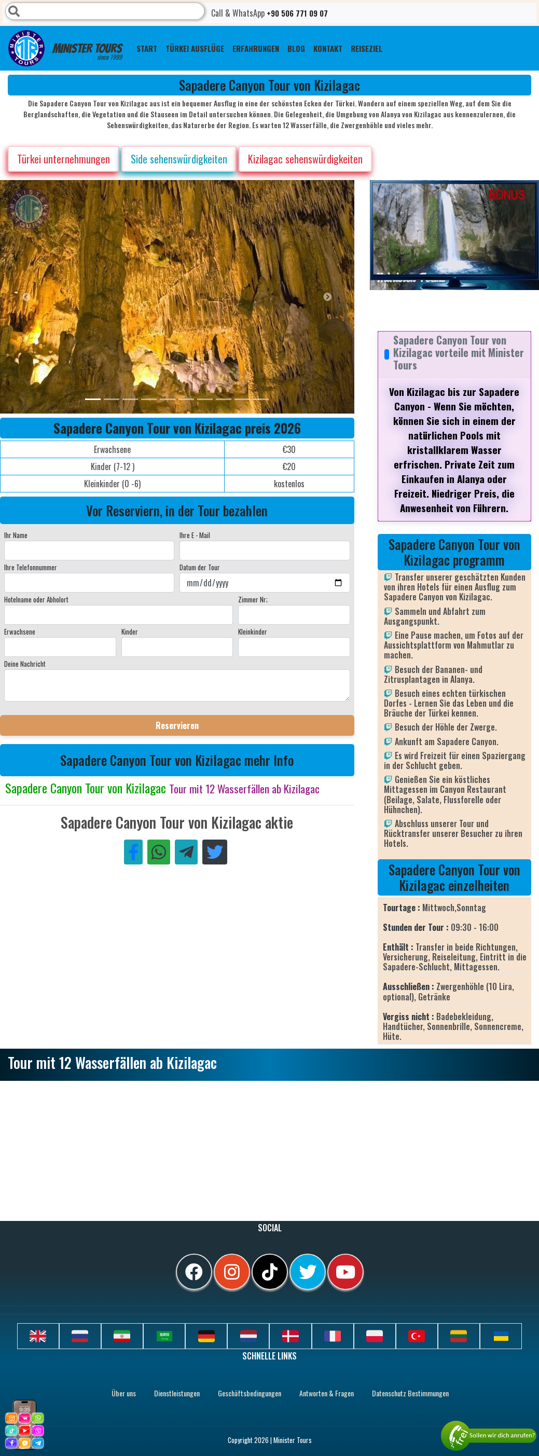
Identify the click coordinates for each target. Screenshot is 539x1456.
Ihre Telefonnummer (30, 567)
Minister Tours (65, 48)
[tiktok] (270, 1272)
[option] (207, 297)
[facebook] (194, 1272)
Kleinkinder (252, 631)
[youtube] (345, 1272)
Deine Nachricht (25, 663)
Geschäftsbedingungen (249, 1393)
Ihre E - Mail (194, 535)
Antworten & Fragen (326, 1393)
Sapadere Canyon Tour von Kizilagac (87, 787)
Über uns (124, 1393)
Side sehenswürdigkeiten (179, 159)
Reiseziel (366, 48)
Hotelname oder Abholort (36, 599)
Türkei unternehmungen (63, 159)
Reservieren (177, 725)
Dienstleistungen (177, 1393)
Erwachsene (19, 631)
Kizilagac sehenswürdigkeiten (305, 159)
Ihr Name (15, 535)
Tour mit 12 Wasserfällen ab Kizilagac (244, 788)
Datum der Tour (199, 567)
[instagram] (232, 1272)
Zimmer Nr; (253, 599)
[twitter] (307, 1272)
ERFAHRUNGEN (255, 48)
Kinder (129, 631)
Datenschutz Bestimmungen (410, 1393)
